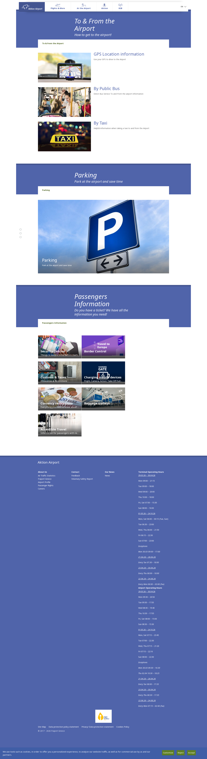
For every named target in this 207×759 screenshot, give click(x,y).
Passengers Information (54, 323)
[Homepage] (32, 6)
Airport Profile (44, 482)
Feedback (75, 475)
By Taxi (100, 123)
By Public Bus (107, 88)
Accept (191, 752)
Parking (46, 190)
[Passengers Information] (20, 237)
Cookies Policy (122, 726)
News (107, 475)
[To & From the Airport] (20, 229)
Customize (168, 752)
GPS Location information (119, 54)
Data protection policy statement (64, 726)
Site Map (42, 726)
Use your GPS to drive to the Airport (110, 59)
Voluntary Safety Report (82, 479)
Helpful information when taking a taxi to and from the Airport (121, 128)
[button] (183, 7)
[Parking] (20, 233)
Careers (41, 488)
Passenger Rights (45, 485)
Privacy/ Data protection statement (98, 726)
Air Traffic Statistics (46, 475)
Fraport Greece (44, 479)
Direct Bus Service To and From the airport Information (118, 93)
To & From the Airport (53, 43)
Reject (181, 752)
